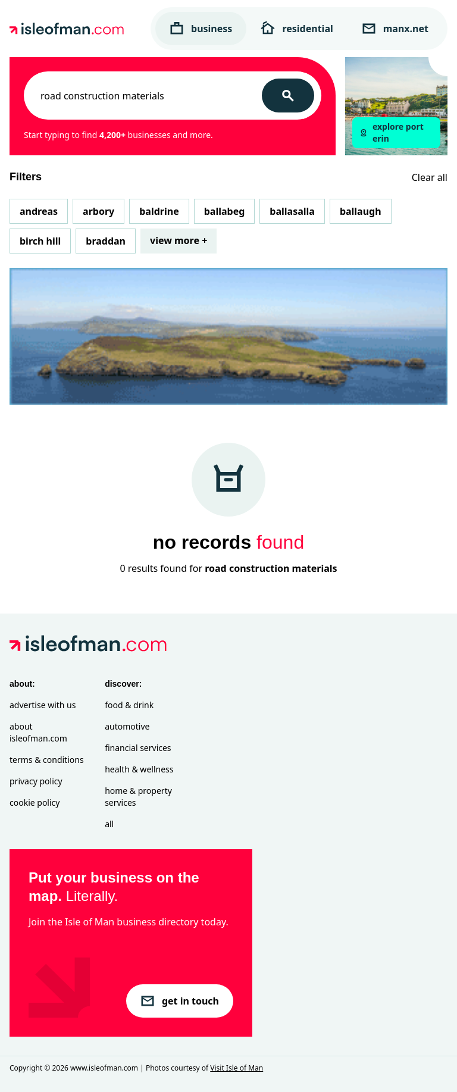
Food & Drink (129, 705)
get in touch (179, 1001)
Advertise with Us (43, 705)
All (109, 824)
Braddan (106, 241)
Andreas (39, 211)
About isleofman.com (38, 732)
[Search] (288, 95)
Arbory (98, 211)
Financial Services (138, 747)
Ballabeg (224, 211)
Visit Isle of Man (236, 1068)
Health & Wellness (139, 769)
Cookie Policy (35, 802)
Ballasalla (292, 211)
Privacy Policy (36, 781)
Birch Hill (40, 241)
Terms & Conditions (47, 759)
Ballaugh (360, 211)
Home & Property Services (138, 796)
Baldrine (159, 211)
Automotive (127, 726)
